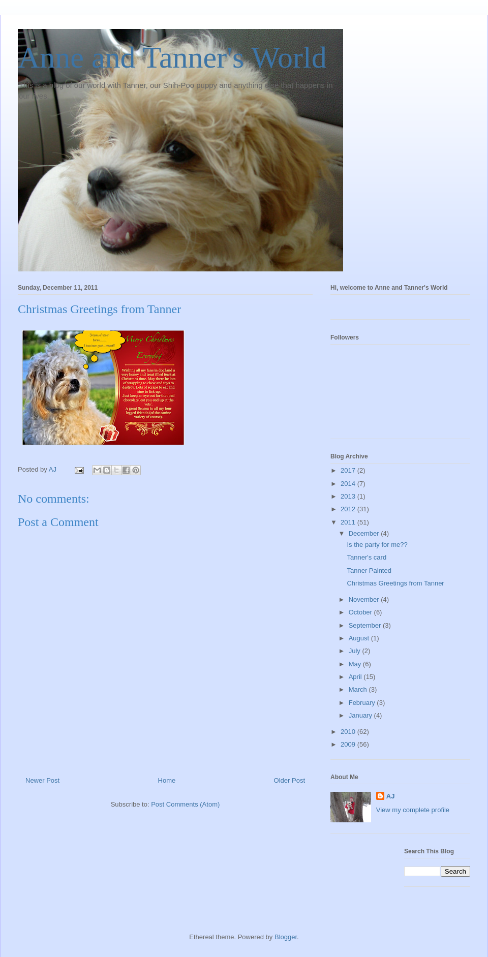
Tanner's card (366, 557)
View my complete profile (412, 810)
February (363, 702)
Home (167, 780)
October (361, 612)
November (365, 599)
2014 (349, 483)
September (366, 625)
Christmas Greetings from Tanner (395, 583)
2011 (349, 522)
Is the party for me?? (377, 544)
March (359, 689)
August (360, 638)
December (365, 533)
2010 (349, 731)
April (356, 677)
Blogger (285, 937)
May (356, 664)
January (361, 715)
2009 (349, 744)
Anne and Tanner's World (172, 57)
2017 (349, 470)
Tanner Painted (369, 570)
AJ (390, 796)
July (355, 651)
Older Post (289, 780)
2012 (349, 509)
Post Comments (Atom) (185, 804)
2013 (349, 496)
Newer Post (42, 780)
